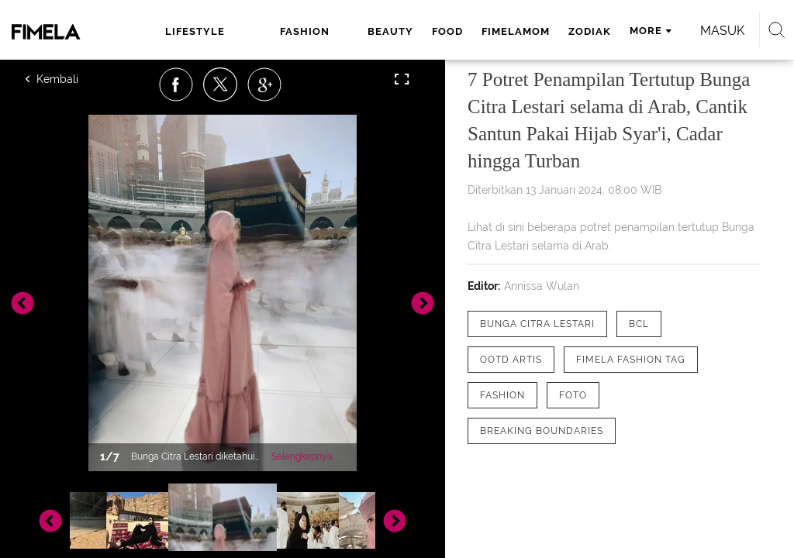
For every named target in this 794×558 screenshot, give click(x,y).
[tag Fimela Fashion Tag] (630, 359)
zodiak (589, 31)
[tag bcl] (639, 324)
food (447, 31)
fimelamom (516, 31)
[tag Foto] (573, 395)
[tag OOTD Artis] (511, 359)
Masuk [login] (722, 30)
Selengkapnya (302, 456)
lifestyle (195, 31)
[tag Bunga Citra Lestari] (537, 324)
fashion (305, 31)
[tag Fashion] (502, 395)
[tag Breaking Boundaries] (541, 430)
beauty (390, 31)
